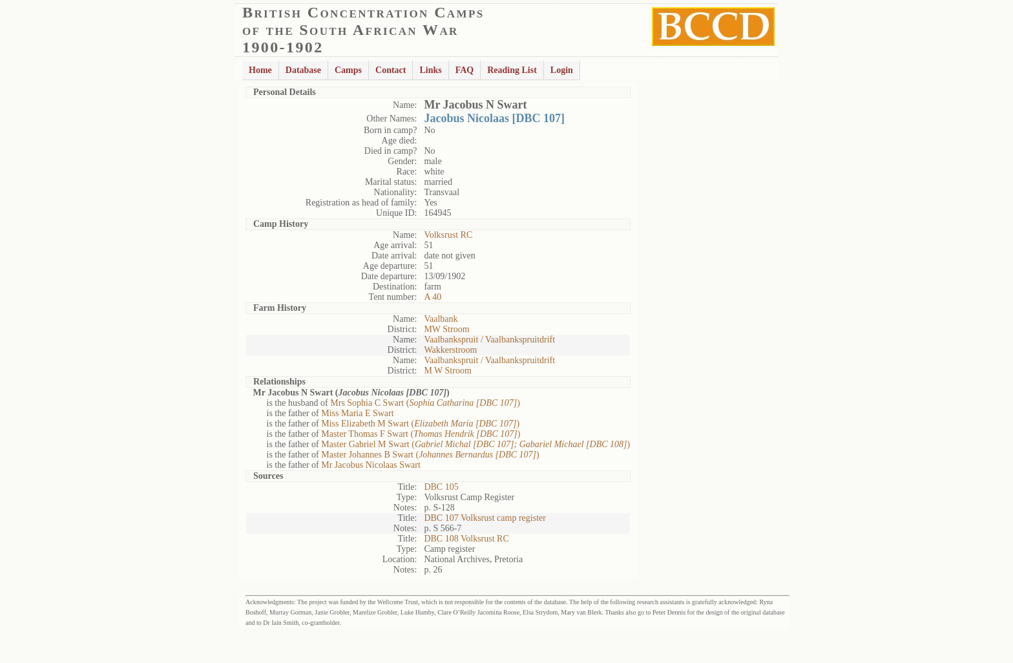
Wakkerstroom (450, 350)
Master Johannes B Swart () (430, 454)
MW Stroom (446, 329)
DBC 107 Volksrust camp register (484, 518)
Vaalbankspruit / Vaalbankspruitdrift (489, 339)
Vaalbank (440, 319)
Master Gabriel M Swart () (475, 444)
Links (430, 70)
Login (561, 70)
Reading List (512, 70)
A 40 (432, 297)
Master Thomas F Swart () (420, 434)
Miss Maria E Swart (357, 413)
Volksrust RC (448, 235)
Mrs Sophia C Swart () (425, 403)
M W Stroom (447, 370)
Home (260, 70)
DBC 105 (441, 487)
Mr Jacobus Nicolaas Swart (371, 465)
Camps (348, 70)
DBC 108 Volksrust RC (466, 538)
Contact (390, 70)
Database (303, 70)
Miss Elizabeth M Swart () (420, 423)
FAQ (464, 70)
